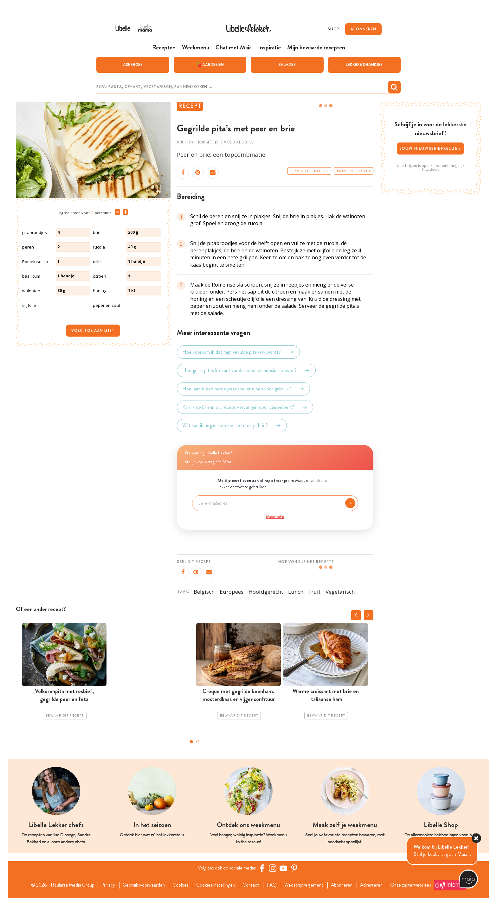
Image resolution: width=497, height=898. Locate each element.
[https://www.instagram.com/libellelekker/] (273, 868)
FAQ (273, 884)
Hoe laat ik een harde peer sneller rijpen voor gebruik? (243, 388)
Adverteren (376, 884)
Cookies (179, 884)
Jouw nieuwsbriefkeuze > (431, 148)
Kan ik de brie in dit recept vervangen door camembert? (245, 407)
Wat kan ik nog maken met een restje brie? (231, 425)
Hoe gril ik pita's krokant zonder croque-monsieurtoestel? (246, 370)
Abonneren (344, 884)
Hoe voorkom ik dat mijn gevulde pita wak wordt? (238, 352)
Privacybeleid (430, 169)
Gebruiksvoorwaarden (141, 884)
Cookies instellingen (215, 884)
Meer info (275, 516)
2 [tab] (197, 741)
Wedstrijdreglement (306, 884)
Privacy (105, 884)
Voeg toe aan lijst (93, 330)
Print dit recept (354, 170)
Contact (251, 884)
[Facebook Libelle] (263, 868)
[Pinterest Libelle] (295, 868)
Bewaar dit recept (309, 170)
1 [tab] (191, 741)
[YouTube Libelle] (284, 868)
